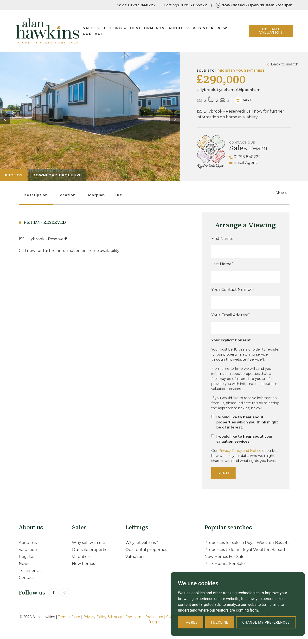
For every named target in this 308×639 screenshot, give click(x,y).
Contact (93, 34)
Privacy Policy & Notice (102, 617)
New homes (83, 563)
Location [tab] (67, 195)
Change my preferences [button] (266, 622)
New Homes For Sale (224, 556)
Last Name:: (222, 263)
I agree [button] (190, 622)
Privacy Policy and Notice (239, 450)
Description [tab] (36, 195)
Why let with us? (141, 542)
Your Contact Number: (233, 289)
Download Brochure (57, 175)
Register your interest (241, 70)
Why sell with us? (89, 542)
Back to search (282, 64)
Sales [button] (92, 28)
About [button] (179, 28)
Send (223, 473)
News (224, 28)
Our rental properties (146, 549)
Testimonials (30, 570)
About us (28, 542)
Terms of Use (69, 617)
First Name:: (223, 238)
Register (203, 28)
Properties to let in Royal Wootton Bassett (245, 549)
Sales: (136, 5)
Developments (148, 28)
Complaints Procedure (144, 617)
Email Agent (243, 162)
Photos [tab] (14, 175)
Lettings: (185, 5)
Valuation (28, 549)
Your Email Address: (230, 314)
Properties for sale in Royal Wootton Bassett (247, 542)
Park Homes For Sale (225, 563)
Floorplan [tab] (95, 195)
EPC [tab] (118, 195)
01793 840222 (245, 156)
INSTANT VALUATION (270, 31)
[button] (175, 119)
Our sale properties (90, 549)
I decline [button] (219, 622)
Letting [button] (115, 28)
